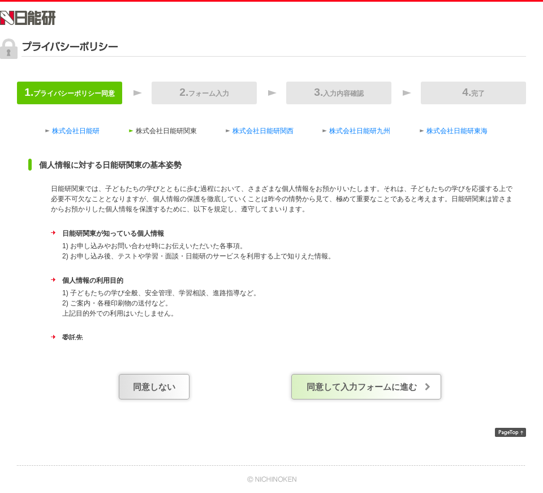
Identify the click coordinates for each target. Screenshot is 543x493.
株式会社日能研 (76, 131)
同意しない (154, 387)
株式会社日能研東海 (457, 131)
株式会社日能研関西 (263, 131)
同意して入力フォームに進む (362, 387)
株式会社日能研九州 (359, 131)
